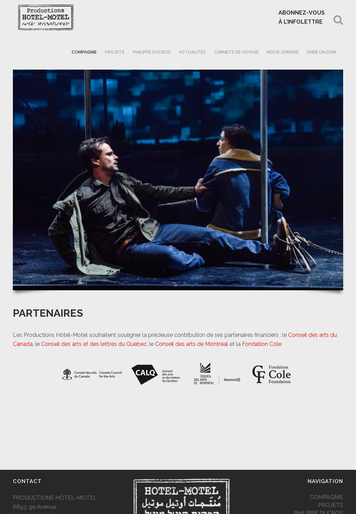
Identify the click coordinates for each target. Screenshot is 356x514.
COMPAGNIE (326, 497)
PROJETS (330, 505)
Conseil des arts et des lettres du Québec (94, 344)
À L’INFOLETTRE (300, 21)
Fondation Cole (261, 344)
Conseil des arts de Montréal (191, 344)
